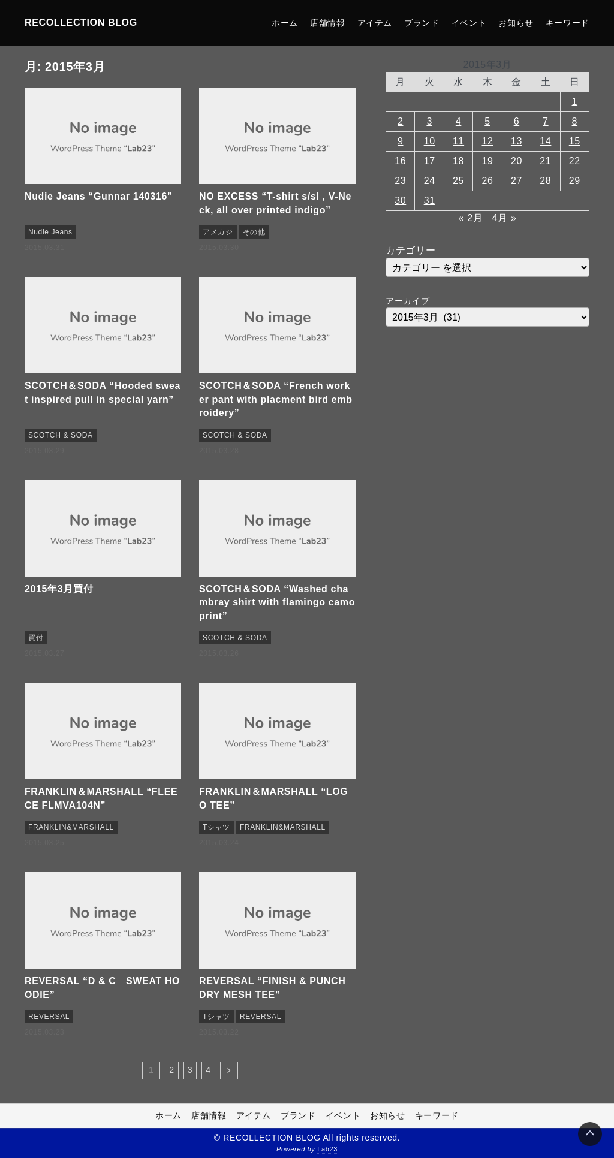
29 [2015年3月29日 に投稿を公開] (574, 181)
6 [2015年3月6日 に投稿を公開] (517, 121)
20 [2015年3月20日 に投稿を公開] (516, 161)
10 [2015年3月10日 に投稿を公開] (429, 141)
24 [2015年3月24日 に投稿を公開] (429, 181)
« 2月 (471, 218)
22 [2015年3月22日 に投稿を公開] (574, 161)
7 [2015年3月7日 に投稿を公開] (546, 121)
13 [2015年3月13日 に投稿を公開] (516, 141)
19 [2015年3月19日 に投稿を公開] (487, 161)
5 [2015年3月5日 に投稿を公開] (487, 121)
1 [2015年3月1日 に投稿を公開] (575, 101)
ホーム (285, 23)
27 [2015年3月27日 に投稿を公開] (516, 181)
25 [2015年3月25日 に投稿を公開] (458, 181)
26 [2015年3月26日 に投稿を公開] (487, 181)
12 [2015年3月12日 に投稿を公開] (487, 141)
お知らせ (516, 23)
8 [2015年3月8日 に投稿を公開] (575, 121)
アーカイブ (407, 301)
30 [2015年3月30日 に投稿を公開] (400, 200)
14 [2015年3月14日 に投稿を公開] (545, 141)
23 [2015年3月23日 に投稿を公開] (400, 181)
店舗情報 (327, 23)
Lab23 (327, 1149)
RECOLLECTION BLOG (81, 22)
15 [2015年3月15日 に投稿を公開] (574, 141)
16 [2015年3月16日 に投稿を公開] (400, 161)
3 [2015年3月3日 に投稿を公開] (429, 121)
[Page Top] (590, 1134)
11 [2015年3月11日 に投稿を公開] (458, 141)
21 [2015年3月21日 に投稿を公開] (545, 161)
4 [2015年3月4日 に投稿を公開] (459, 121)
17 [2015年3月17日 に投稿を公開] (429, 161)
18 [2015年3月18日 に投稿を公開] (458, 161)
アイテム (375, 23)
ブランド (422, 23)
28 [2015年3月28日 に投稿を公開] (545, 181)
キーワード (567, 23)
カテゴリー (410, 250)
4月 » (504, 218)
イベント (469, 23)
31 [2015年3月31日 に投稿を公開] (429, 200)
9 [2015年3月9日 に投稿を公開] (401, 141)
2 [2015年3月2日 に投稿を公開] (401, 121)
